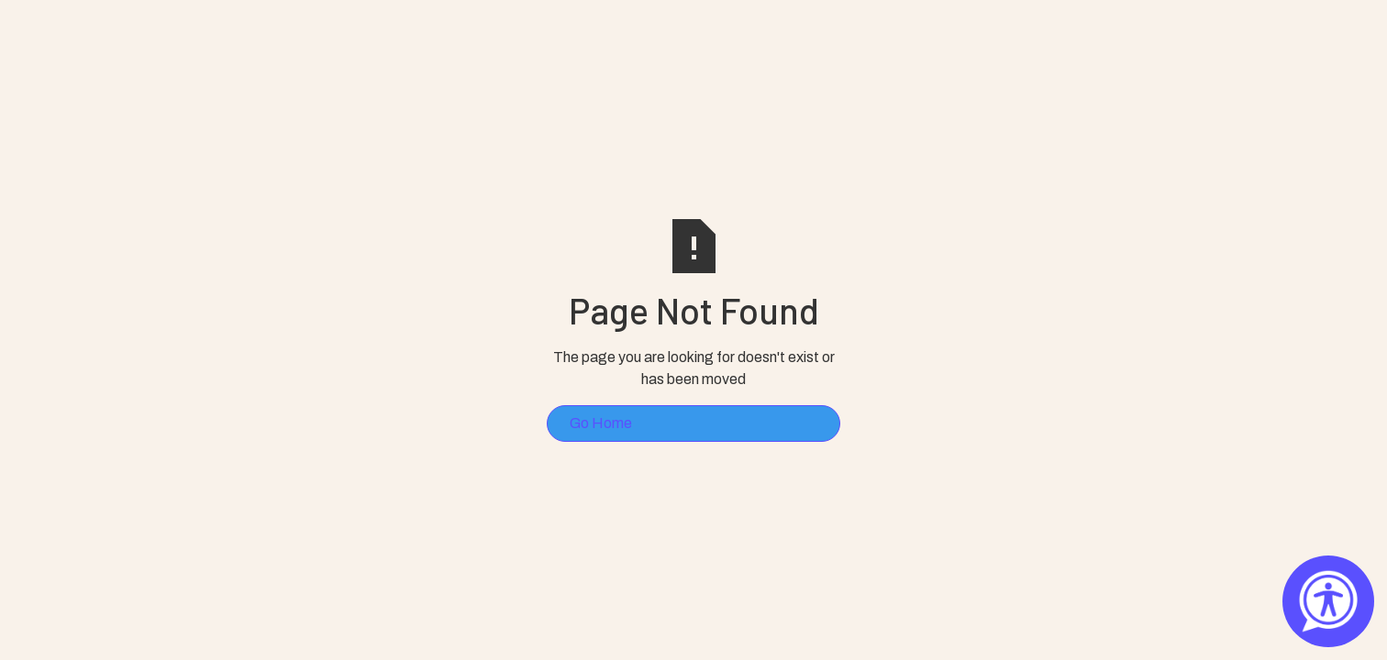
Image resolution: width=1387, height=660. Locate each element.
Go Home (601, 423)
